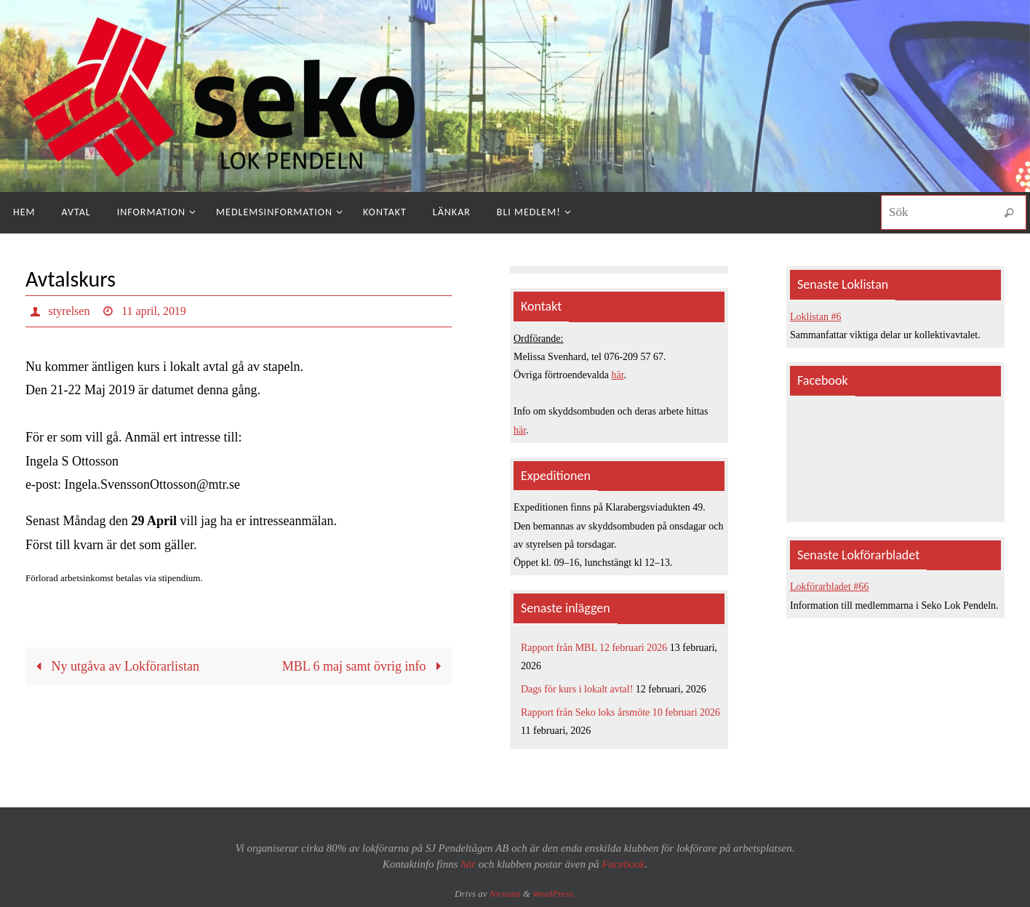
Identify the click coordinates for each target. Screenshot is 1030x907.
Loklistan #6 (815, 316)
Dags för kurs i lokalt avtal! (577, 689)
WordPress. (553, 893)
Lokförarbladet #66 (829, 586)
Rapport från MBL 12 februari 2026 (594, 647)
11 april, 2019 (153, 311)
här (618, 374)
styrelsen (69, 311)
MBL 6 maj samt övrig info (365, 666)
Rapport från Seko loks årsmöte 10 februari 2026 (620, 712)
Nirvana (505, 893)
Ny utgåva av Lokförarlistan (114, 666)
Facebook (623, 864)
